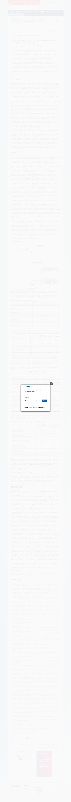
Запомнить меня (29, 400)
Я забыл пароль (36, 401)
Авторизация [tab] (28, 386)
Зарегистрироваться (29, 402)
